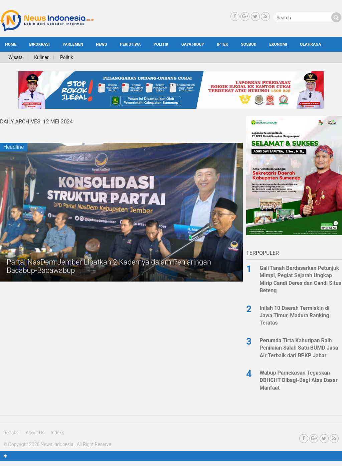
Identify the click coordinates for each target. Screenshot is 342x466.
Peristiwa (130, 44)
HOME (10, 44)
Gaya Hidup (192, 44)
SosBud (248, 44)
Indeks (57, 432)
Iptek (222, 44)
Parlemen (72, 44)
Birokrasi (39, 44)
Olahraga (310, 44)
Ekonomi (278, 44)
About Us (35, 432)
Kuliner (41, 57)
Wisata (15, 57)
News (101, 44)
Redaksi (11, 432)
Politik (161, 44)
